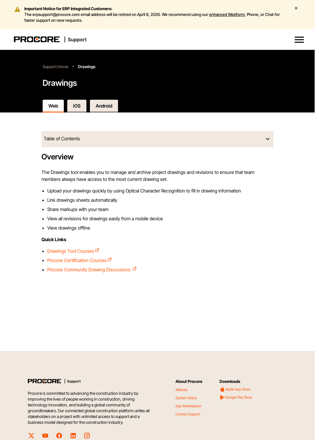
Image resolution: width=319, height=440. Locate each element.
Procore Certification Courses (79, 260)
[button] (299, 40)
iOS (77, 106)
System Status (186, 398)
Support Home (55, 66)
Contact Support (187, 414)
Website (181, 390)
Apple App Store (235, 389)
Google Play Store (236, 397)
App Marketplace (188, 406)
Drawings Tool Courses (73, 251)
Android (104, 106)
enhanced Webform (227, 14)
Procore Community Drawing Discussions (92, 269)
